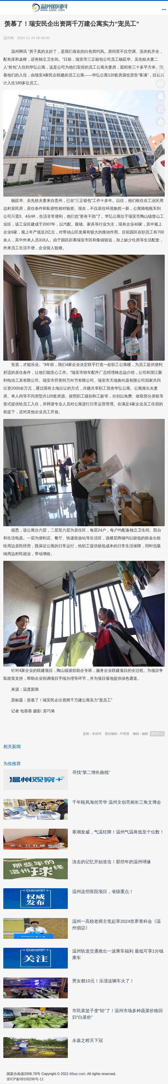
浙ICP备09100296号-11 (25, 1079)
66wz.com (77, 1074)
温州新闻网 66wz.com (42, 722)
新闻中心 (157, 733)
